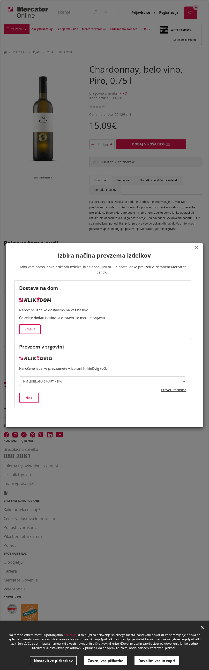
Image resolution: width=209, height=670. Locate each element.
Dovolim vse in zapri (156, 660)
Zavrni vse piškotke (105, 660)
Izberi (29, 397)
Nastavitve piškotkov (53, 660)
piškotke (70, 635)
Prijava (29, 329)
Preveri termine (173, 390)
